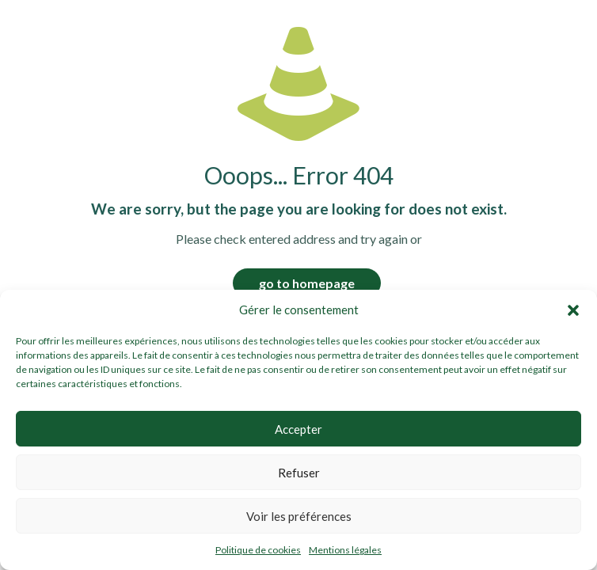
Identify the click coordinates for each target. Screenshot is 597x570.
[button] (573, 310)
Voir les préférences (299, 516)
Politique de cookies (258, 550)
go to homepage (307, 283)
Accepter (298, 429)
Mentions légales (345, 550)
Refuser (299, 473)
